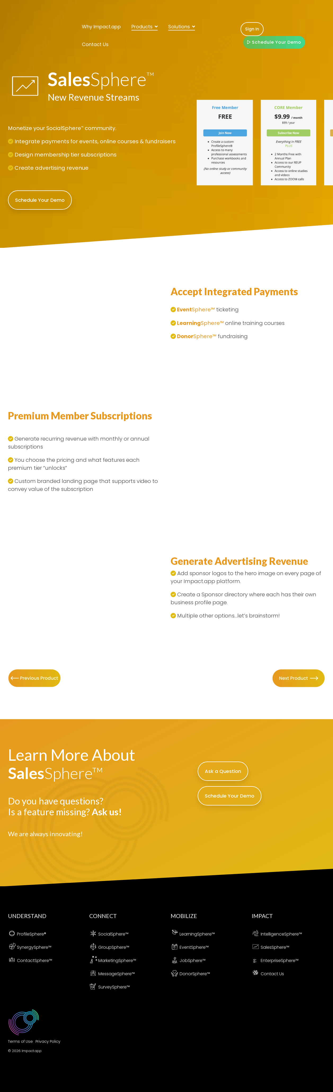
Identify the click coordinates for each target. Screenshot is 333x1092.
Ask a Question (223, 771)
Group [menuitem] (100, 947)
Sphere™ (120, 947)
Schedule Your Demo (274, 27)
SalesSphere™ (275, 947)
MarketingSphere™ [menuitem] (117, 960)
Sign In (252, 14)
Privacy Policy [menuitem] (47, 1041)
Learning (189, 323)
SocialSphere (65, 128)
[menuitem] (27, 934)
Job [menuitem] (179, 960)
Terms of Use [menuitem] (20, 1041)
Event (184, 310)
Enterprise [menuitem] (266, 960)
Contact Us (95, 29)
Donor (185, 336)
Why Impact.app (101, 11)
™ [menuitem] (126, 934)
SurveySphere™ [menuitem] (114, 987)
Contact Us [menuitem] (268, 974)
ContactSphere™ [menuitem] (34, 960)
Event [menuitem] (181, 947)
